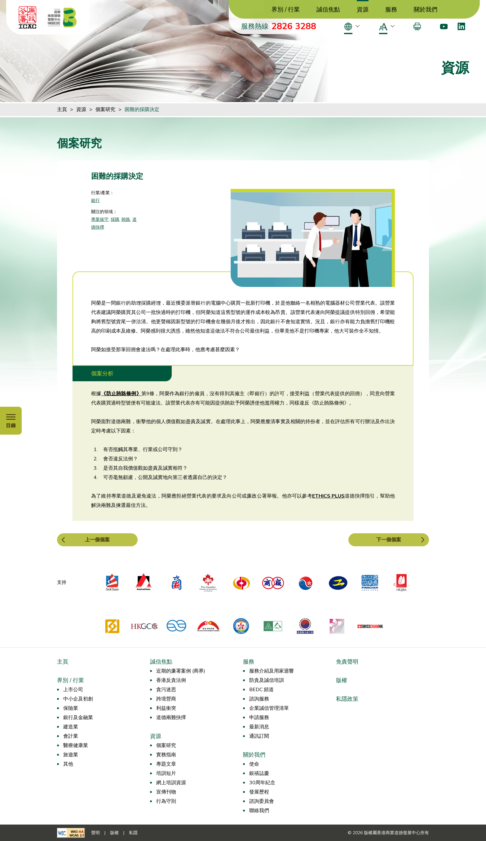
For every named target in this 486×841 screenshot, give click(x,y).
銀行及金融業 (78, 717)
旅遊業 (70, 755)
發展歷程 (259, 792)
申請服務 (259, 717)
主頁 (62, 109)
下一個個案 (388, 539)
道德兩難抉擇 (171, 717)
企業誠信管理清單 (269, 708)
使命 (254, 764)
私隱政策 (347, 699)
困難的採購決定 (142, 109)
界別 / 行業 (286, 10)
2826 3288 (294, 26)
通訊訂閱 (259, 736)
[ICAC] (28, 17)
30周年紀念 (262, 783)
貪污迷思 (166, 690)
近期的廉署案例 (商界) (180, 671)
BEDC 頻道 (261, 690)
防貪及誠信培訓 (266, 680)
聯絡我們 (259, 810)
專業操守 (99, 219)
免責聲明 (347, 662)
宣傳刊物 (166, 792)
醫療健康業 (75, 745)
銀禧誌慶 (259, 773)
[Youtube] (444, 26)
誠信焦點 (328, 10)
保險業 (70, 708)
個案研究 (105, 109)
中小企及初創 (78, 699)
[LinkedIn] (461, 26)
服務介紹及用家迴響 (271, 671)
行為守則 (166, 801)
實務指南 (166, 755)
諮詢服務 (259, 699)
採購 (115, 219)
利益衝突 (166, 708)
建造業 (70, 727)
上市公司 (73, 690)
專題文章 (166, 764)
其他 (68, 764)
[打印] (417, 26)
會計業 (70, 736)
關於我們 (425, 10)
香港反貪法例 (171, 680)
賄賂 (126, 219)
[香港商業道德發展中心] (62, 17)
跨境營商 (166, 699)
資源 (363, 10)
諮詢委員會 (261, 801)
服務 (391, 10)
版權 (341, 680)
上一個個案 (97, 539)
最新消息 (259, 727)
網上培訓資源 (171, 783)
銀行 (95, 201)
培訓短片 (166, 773)
